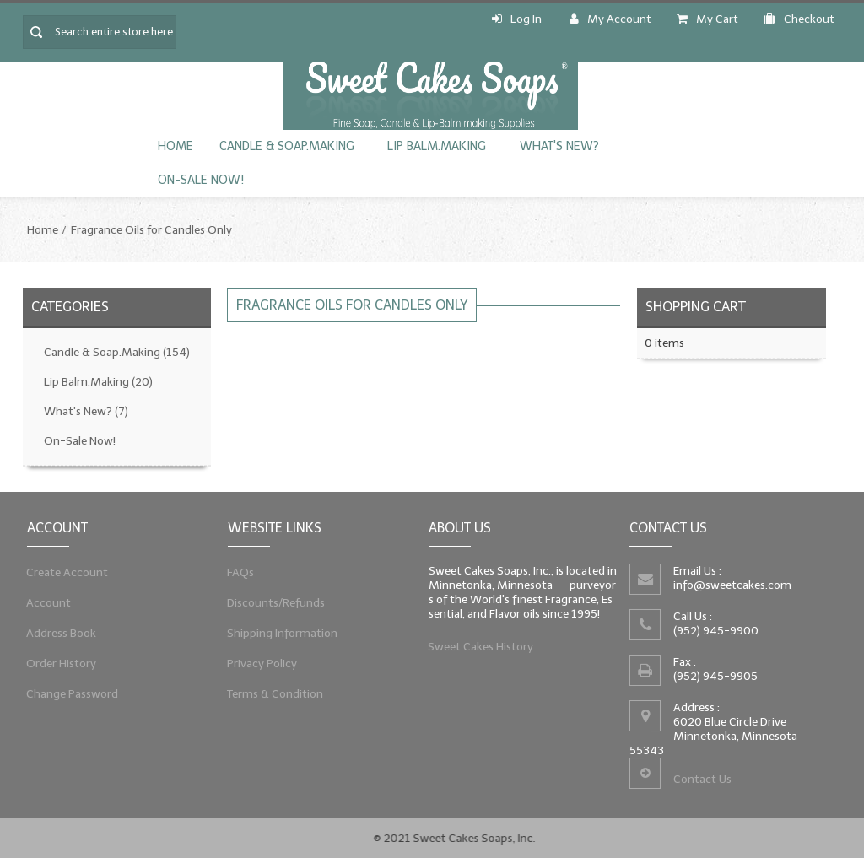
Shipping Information (280, 634)
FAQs (238, 571)
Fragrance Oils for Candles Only (151, 230)
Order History (60, 665)
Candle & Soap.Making (286, 146)
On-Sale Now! (201, 180)
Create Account (66, 571)
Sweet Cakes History (478, 648)
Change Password (71, 696)
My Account (610, 19)
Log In (517, 19)
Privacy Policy (260, 665)
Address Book (60, 634)
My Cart (707, 19)
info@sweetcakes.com (730, 585)
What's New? (559, 146)
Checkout (799, 19)
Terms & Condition (273, 696)
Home (175, 146)
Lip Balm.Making (436, 146)
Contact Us (702, 780)
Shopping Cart (695, 307)
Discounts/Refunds (274, 602)
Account (47, 602)
